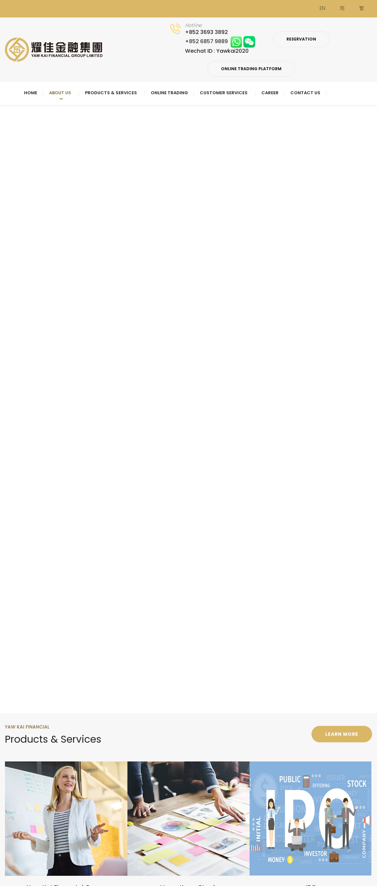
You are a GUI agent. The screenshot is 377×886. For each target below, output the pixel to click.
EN (322, 9)
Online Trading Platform (251, 68)
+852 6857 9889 (220, 41)
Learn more (341, 734)
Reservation (301, 39)
